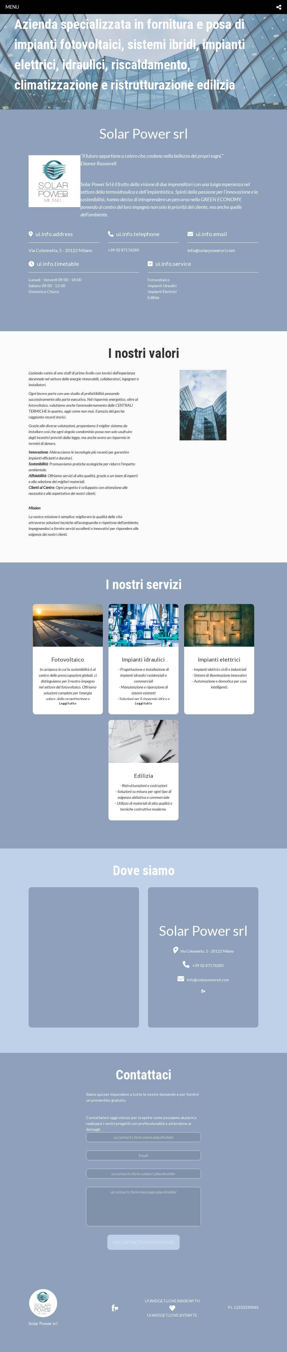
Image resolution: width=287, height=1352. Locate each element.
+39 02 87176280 (123, 250)
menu (12, 7)
